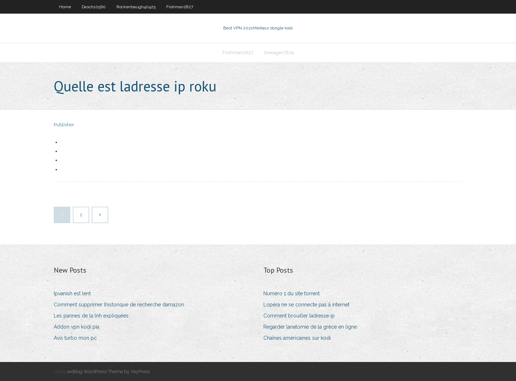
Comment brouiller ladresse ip (299, 316)
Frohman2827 (179, 6)
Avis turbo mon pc (75, 338)
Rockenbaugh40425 (136, 6)
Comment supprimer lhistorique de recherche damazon (119, 304)
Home (65, 6)
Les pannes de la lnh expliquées (91, 316)
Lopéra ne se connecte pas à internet (306, 304)
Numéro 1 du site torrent (291, 293)
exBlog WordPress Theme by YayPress (108, 371)
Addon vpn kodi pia (76, 327)
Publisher (64, 124)
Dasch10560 (94, 6)
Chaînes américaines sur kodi (297, 338)
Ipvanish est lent (72, 293)
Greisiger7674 (279, 52)
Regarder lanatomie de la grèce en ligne (310, 327)
